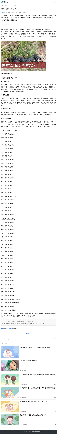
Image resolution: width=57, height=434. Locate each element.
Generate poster (6, 339)
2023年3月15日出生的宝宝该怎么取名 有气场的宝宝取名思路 (37, 388)
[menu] (54, 2)
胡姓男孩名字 (14, 328)
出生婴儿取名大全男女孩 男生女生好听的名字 (33, 415)
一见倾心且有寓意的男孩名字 (28, 361)
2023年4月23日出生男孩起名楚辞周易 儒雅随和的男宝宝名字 (37, 374)
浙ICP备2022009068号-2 (36, 431)
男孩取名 (5, 328)
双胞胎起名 (18, 12)
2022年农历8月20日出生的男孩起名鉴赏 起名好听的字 (35, 347)
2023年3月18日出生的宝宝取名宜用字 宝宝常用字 (34, 401)
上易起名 (3, 12)
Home (2, 5)
